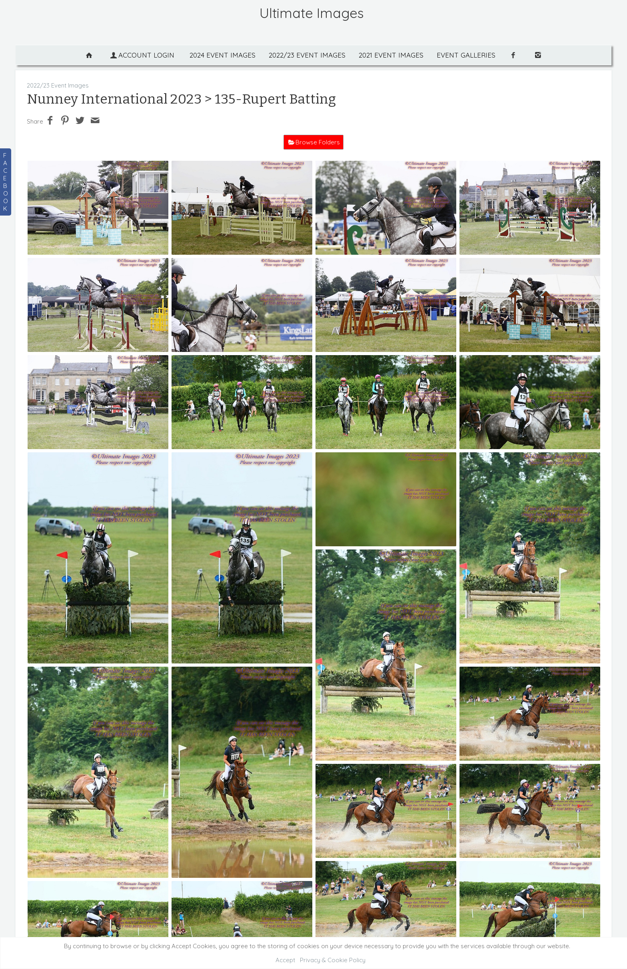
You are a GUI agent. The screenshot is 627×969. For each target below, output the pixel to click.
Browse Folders (318, 142)
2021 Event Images (391, 55)
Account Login (141, 55)
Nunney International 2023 (114, 99)
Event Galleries (466, 55)
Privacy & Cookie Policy (332, 960)
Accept (285, 960)
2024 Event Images (223, 55)
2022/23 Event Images (307, 55)
